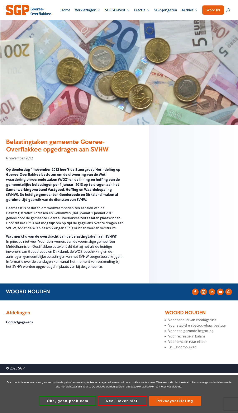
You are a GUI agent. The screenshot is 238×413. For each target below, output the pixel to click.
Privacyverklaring (175, 401)
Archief (188, 10)
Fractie (140, 10)
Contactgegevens (19, 322)
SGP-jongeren (165, 10)
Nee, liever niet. (122, 401)
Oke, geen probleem (68, 401)
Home (65, 10)
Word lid (213, 10)
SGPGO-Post (115, 10)
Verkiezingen (85, 10)
